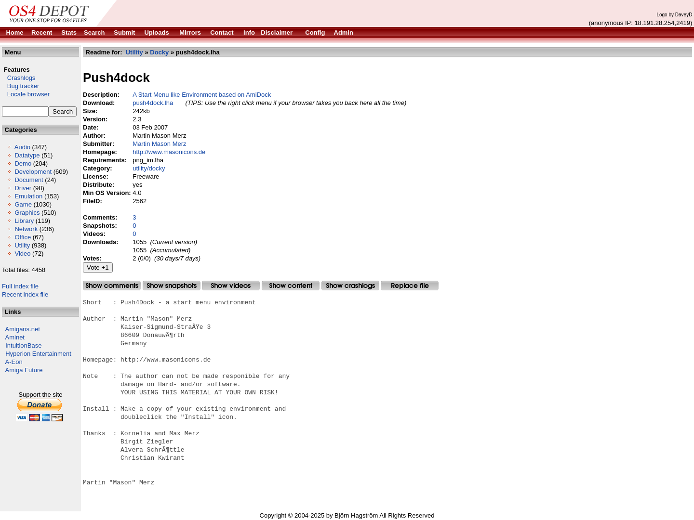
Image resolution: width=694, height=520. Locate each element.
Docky (159, 52)
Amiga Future (24, 370)
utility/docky (149, 168)
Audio (22, 147)
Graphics (27, 212)
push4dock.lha (153, 102)
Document (28, 179)
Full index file (20, 286)
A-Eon (14, 361)
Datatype (27, 155)
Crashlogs (18, 77)
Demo (22, 163)
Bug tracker (20, 86)
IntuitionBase (23, 345)
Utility (22, 245)
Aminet (15, 337)
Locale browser (26, 94)
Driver (22, 188)
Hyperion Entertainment (38, 353)
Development (33, 171)
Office (22, 237)
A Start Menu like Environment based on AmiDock (202, 94)
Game (22, 204)
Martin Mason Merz (159, 143)
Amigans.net (22, 329)
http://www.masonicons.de (169, 152)
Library (24, 220)
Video (22, 253)
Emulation (28, 196)
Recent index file (25, 294)
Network (26, 229)
